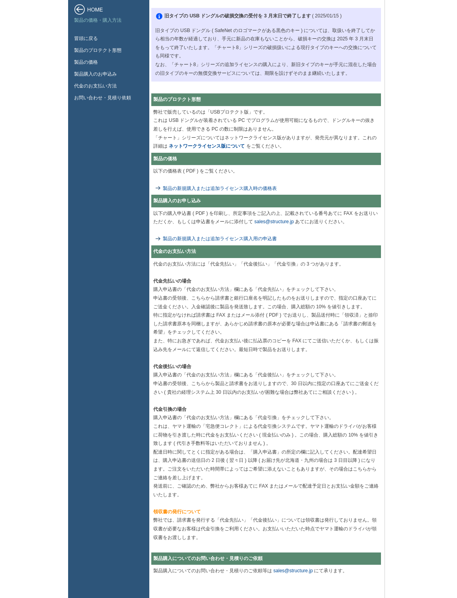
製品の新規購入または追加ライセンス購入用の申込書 (220, 238)
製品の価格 (86, 62)
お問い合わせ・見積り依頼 (102, 98)
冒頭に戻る (86, 38)
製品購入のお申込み (95, 74)
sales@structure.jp (274, 221)
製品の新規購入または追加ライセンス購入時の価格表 (220, 188)
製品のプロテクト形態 (98, 50)
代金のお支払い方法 (95, 86)
